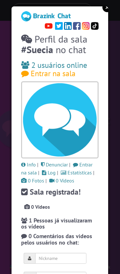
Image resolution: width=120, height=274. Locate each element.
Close (107, 7)
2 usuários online (54, 65)
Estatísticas (76, 172)
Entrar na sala (48, 73)
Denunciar (54, 164)
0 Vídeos (61, 180)
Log (49, 172)
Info (28, 164)
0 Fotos (32, 180)
